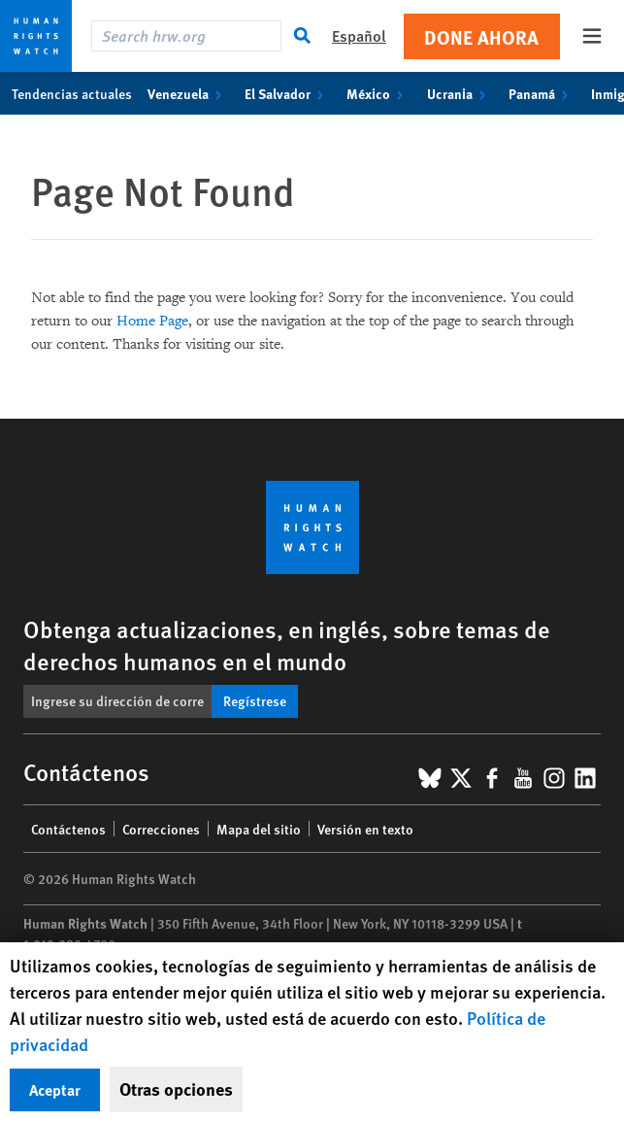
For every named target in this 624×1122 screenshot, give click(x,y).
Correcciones (161, 828)
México (378, 93)
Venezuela (188, 93)
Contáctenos (68, 828)
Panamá (542, 93)
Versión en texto (365, 828)
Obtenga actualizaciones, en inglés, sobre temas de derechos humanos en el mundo (286, 644)
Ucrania (460, 93)
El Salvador (288, 93)
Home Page (152, 321)
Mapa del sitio (258, 828)
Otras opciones (176, 1089)
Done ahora (481, 36)
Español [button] (359, 35)
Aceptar (55, 1089)
